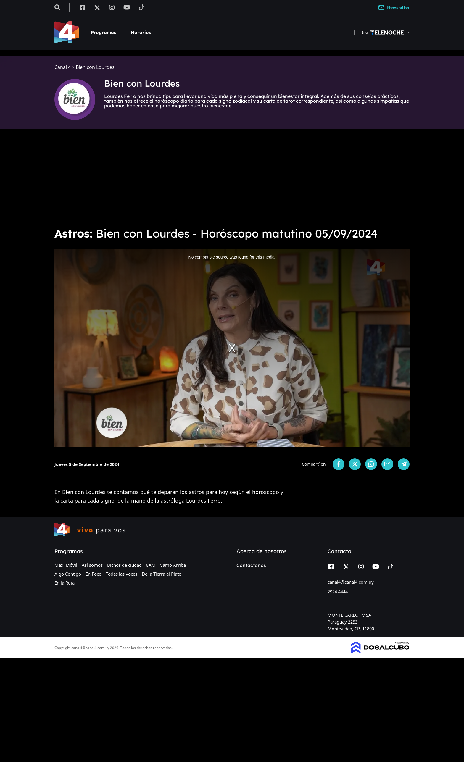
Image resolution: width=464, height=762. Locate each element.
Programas (103, 32)
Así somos (92, 565)
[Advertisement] (232, 177)
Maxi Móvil (65, 565)
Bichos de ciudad (124, 565)
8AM (151, 565)
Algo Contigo (67, 574)
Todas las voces (121, 574)
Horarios (141, 32)
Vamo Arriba (173, 565)
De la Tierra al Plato (161, 574)
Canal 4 (62, 67)
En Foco (94, 574)
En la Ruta (64, 583)
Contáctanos (251, 565)
